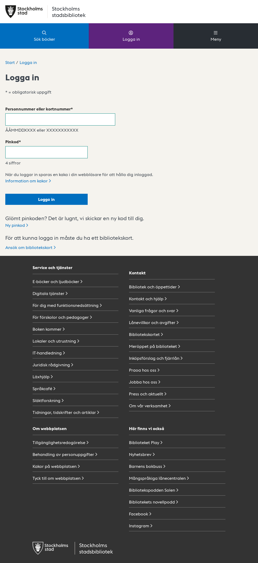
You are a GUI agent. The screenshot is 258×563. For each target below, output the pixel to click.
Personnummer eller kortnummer (38, 109)
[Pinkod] (46, 152)
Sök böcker (44, 36)
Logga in (131, 36)
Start (10, 62)
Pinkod (12, 141)
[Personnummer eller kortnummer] (60, 119)
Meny (216, 36)
